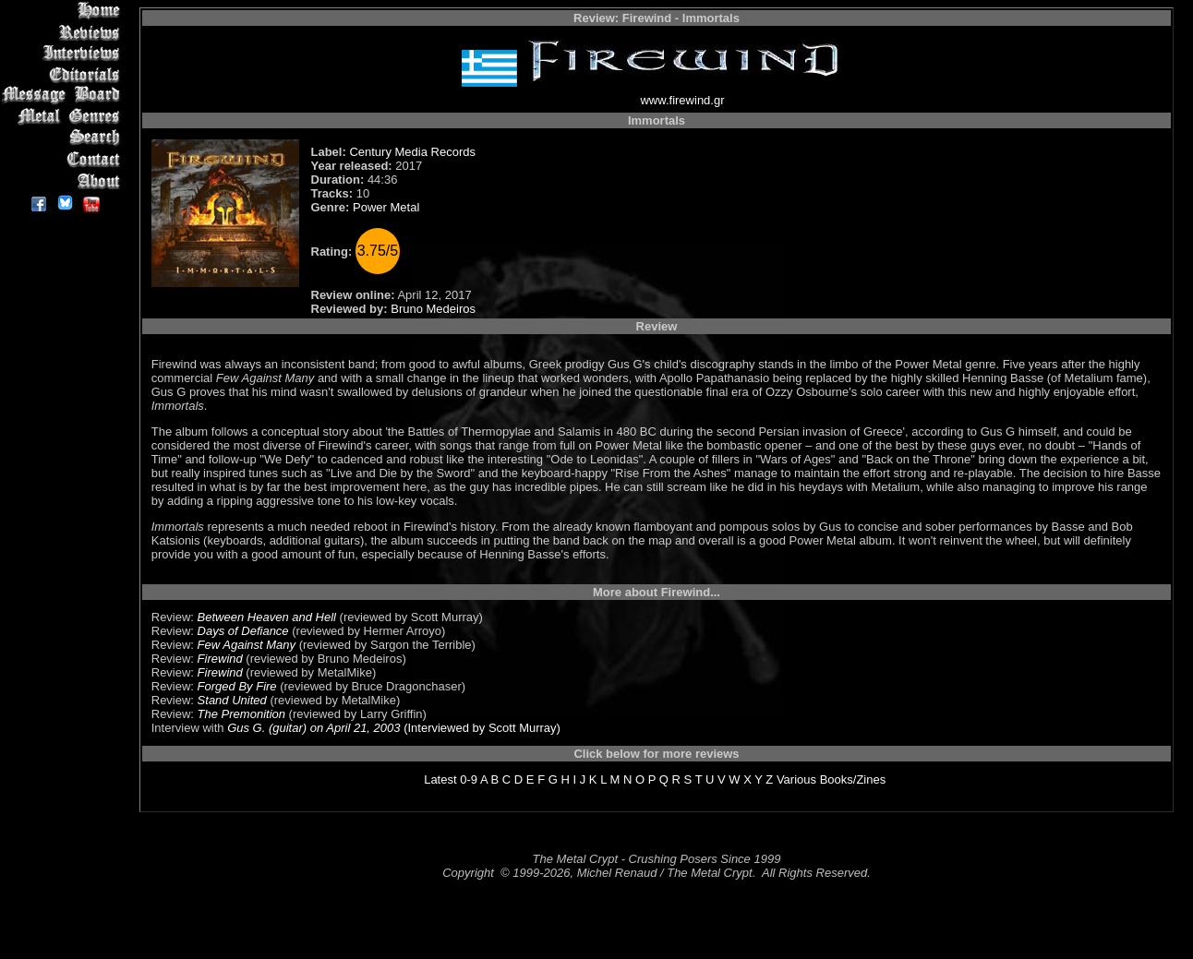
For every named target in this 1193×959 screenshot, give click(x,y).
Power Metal (386, 207)
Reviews (64, 31)
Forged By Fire (237, 686)
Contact (64, 159)
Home (64, 10)
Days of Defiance (243, 631)
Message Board (64, 95)
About (64, 180)
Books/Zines (853, 779)
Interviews (64, 53)
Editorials (64, 74)
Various (796, 779)
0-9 (468, 779)
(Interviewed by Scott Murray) (480, 728)
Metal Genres (64, 116)
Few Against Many (246, 645)
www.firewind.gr (682, 100)
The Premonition (241, 714)
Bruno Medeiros (433, 309)
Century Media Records (412, 152)
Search (64, 138)
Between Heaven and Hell (267, 617)
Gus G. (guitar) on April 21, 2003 (313, 728)
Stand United (232, 700)
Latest (440, 779)
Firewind (220, 658)
